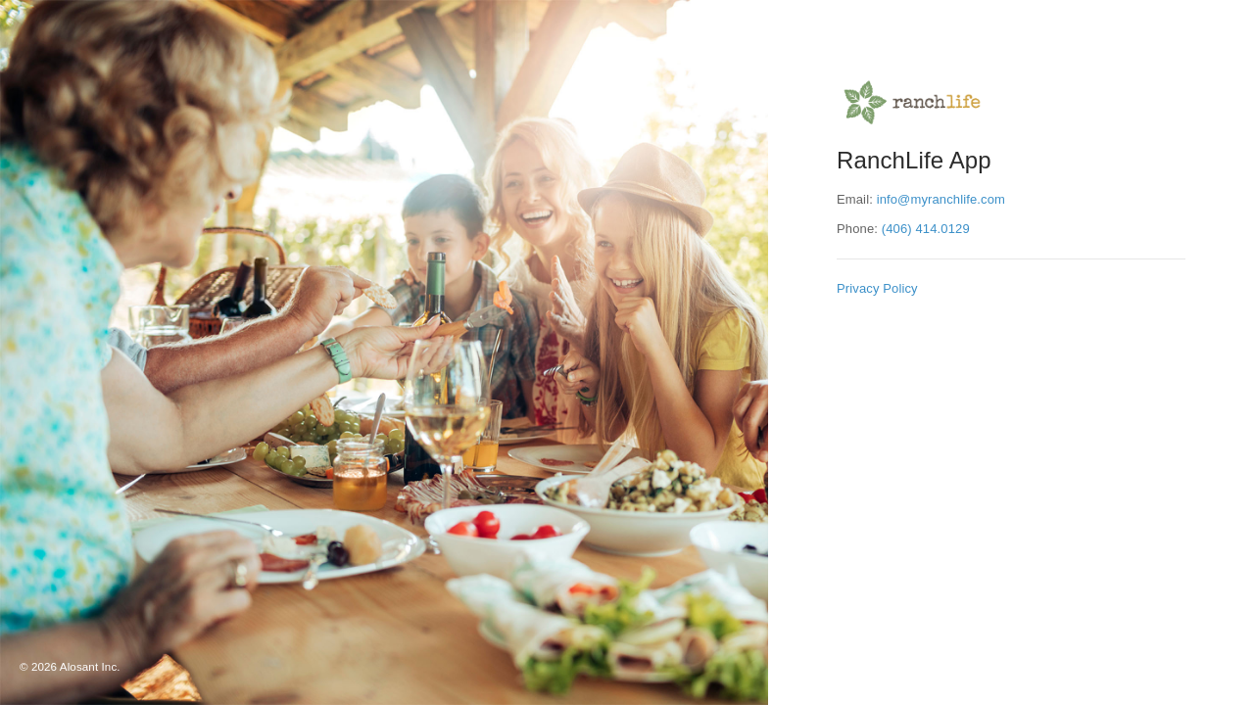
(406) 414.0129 (926, 228)
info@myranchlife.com (941, 199)
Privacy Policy (877, 288)
